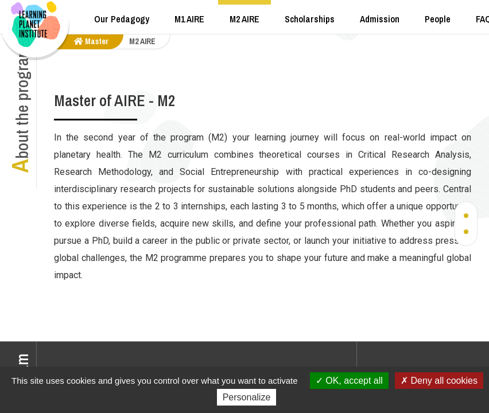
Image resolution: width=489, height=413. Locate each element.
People (438, 19)
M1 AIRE (189, 19)
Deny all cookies (439, 380)
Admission (379, 19)
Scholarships (310, 19)
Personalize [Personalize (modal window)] (247, 397)
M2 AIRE (244, 19)
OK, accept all (349, 380)
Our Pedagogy (121, 19)
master (91, 41)
